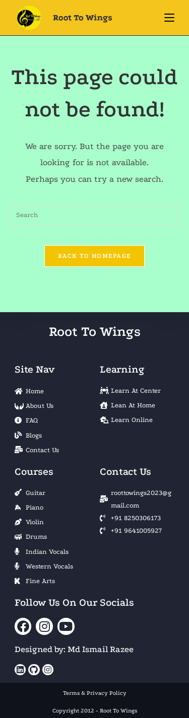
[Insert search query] (95, 215)
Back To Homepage (95, 255)
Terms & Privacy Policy (95, 693)
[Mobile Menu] (169, 17)
